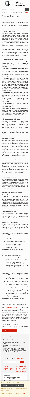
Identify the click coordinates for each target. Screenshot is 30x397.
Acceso (12, 12)
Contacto (19, 12)
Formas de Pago (20, 369)
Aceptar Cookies (19, 385)
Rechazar (11, 385)
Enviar (22, 362)
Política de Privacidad (17, 355)
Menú (4, 12)
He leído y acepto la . (14, 358)
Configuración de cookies (9, 330)
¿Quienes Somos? (21, 371)
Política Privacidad (8, 368)
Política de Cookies (21, 368)
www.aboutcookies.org (12, 307)
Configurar (4, 385)
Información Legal (21, 366)
